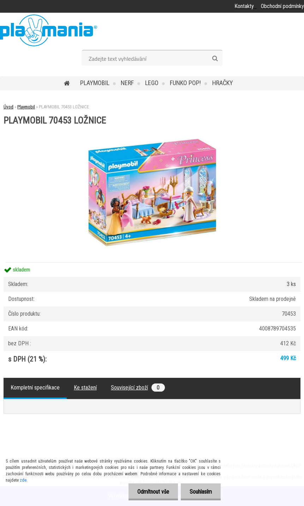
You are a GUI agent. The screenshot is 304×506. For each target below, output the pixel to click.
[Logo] (48, 30)
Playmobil (94, 83)
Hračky (222, 83)
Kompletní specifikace (35, 387)
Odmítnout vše (153, 491)
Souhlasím (201, 491)
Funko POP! (185, 83)
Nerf (127, 83)
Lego (152, 83)
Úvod (8, 106)
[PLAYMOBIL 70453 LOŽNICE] (152, 127)
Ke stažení (85, 387)
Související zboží (138, 387)
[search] (215, 58)
